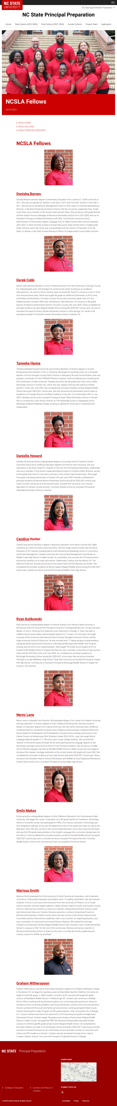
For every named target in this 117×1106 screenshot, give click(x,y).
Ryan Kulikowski (29, 619)
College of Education (14, 1088)
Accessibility (66, 1101)
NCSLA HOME (24, 123)
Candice (22, 539)
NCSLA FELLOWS (26, 126)
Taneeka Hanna (28, 363)
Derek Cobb (25, 280)
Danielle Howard (29, 456)
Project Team (92, 24)
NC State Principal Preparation (58, 15)
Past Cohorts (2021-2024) (52, 24)
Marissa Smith (27, 890)
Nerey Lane (25, 715)
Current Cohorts (75, 24)
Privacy (76, 1101)
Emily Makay (26, 811)
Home (8, 24)
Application (106, 24)
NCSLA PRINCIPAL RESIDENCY (32, 130)
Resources (86, 1101)
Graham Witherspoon (32, 983)
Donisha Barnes (28, 194)
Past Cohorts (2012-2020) (26, 24)
